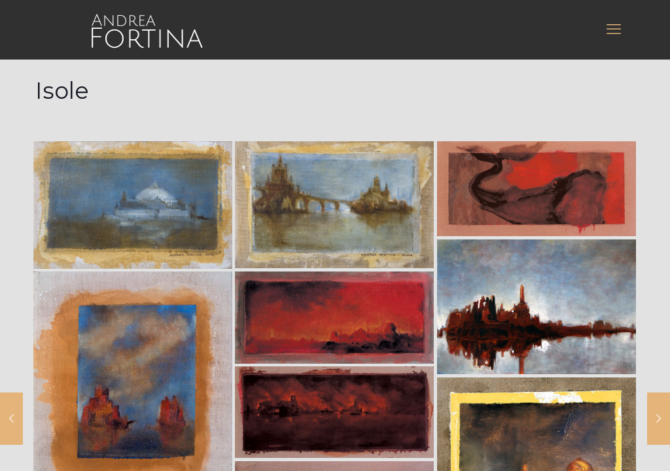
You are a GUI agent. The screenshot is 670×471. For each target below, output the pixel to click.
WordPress (517, 291)
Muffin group (267, 291)
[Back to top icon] (335, 276)
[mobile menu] (614, 29)
